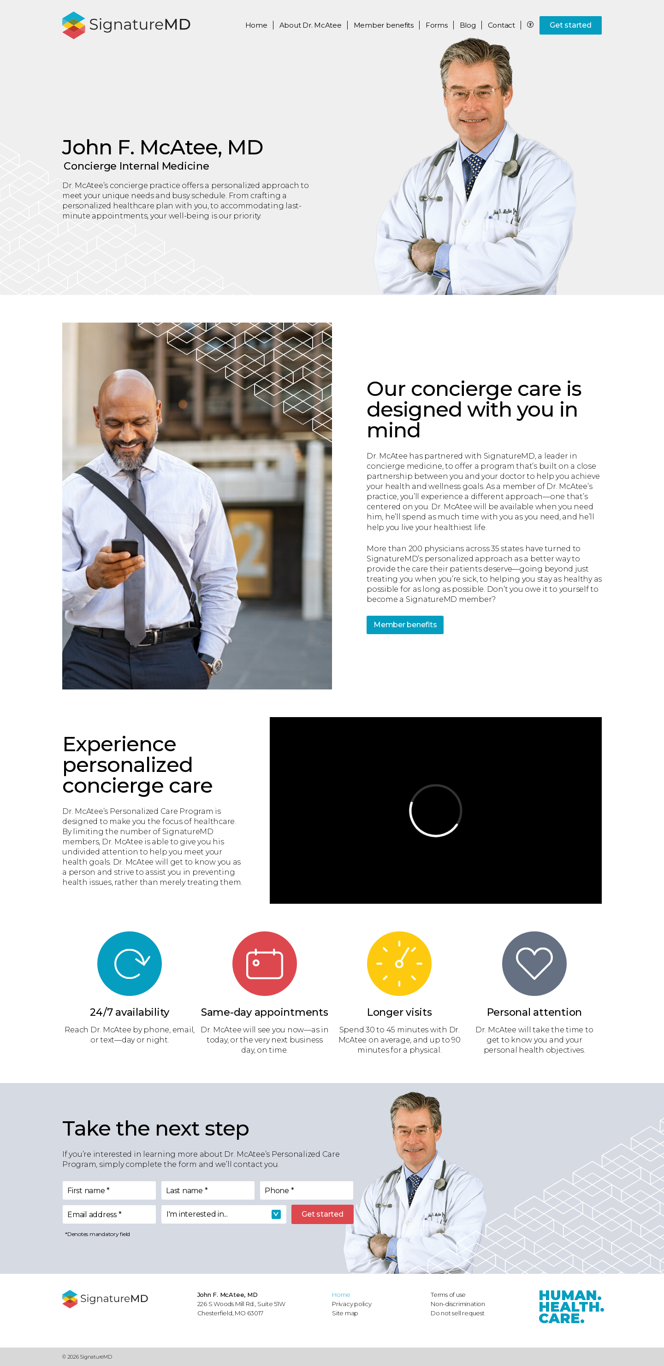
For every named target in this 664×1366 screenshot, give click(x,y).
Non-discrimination (458, 1303)
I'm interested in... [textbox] (197, 1214)
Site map (345, 1313)
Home (256, 25)
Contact (501, 25)
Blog (468, 25)
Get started (570, 25)
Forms (437, 25)
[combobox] (223, 1214)
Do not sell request (458, 1313)
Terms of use (448, 1294)
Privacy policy (352, 1303)
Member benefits (405, 624)
